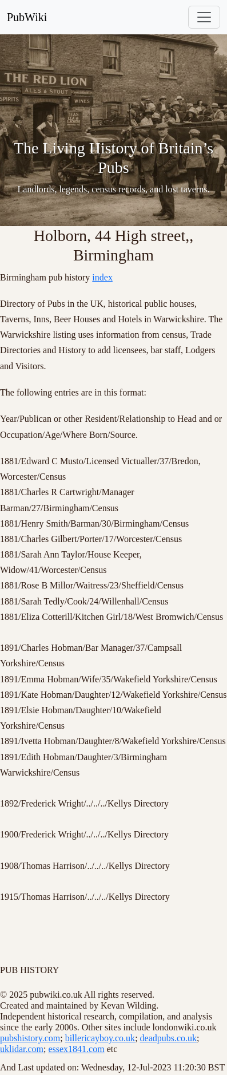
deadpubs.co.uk (168, 1038)
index (102, 277)
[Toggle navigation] (204, 17)
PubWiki (27, 17)
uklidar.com (21, 1049)
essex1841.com (76, 1049)
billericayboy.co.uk (100, 1038)
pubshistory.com (30, 1038)
